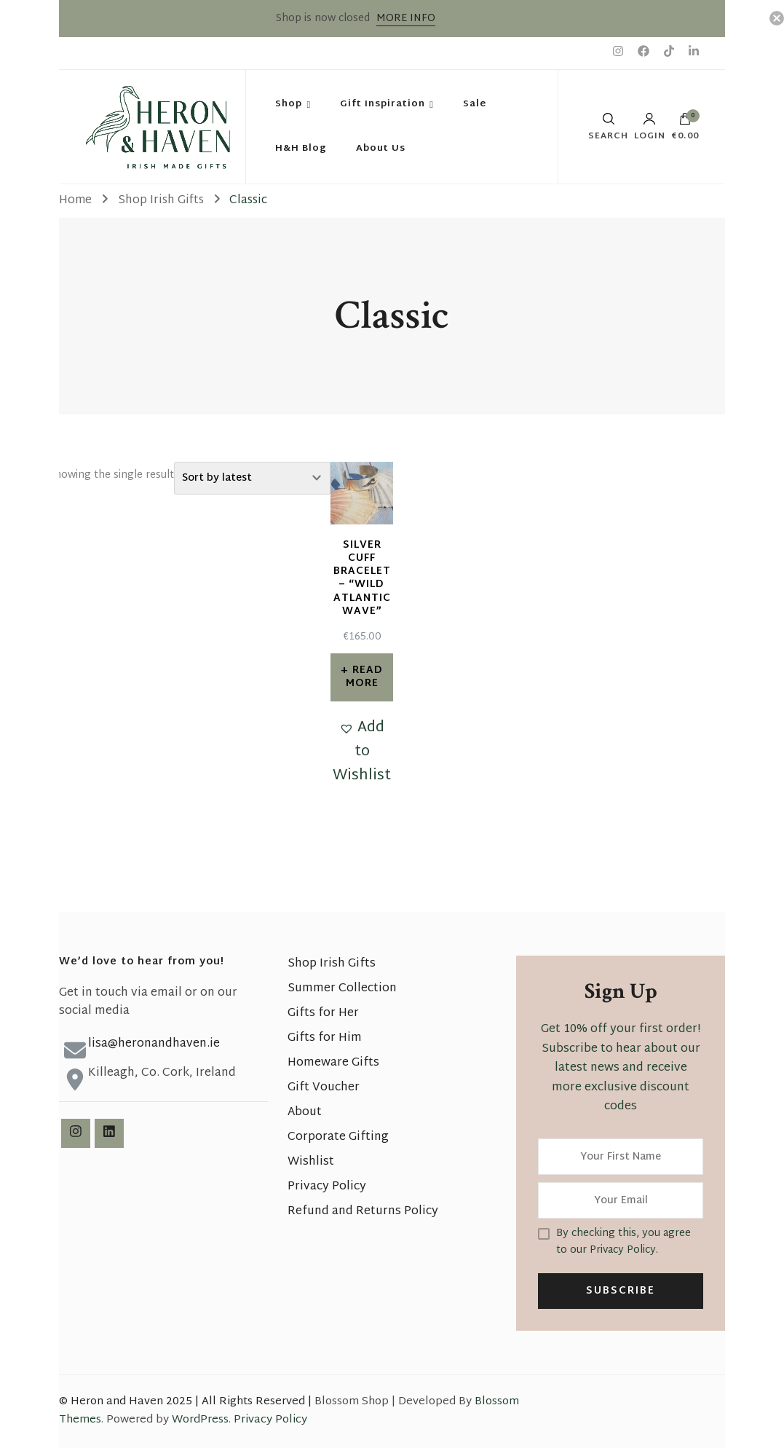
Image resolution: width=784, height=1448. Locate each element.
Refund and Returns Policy (363, 1211)
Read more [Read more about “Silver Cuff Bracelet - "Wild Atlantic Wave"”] (365, 677)
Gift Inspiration (382, 104)
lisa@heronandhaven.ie (154, 1044)
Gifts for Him (325, 1038)
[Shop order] (252, 478)
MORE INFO (405, 18)
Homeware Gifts (333, 1063)
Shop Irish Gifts (332, 964)
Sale (474, 104)
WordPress (200, 1420)
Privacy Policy (327, 1186)
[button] (361, 752)
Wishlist (311, 1162)
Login (649, 127)
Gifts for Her (323, 1013)
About (305, 1112)
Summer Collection (342, 988)
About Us (380, 148)
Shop (288, 104)
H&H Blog (301, 148)
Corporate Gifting (338, 1137)
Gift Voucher (324, 1087)
